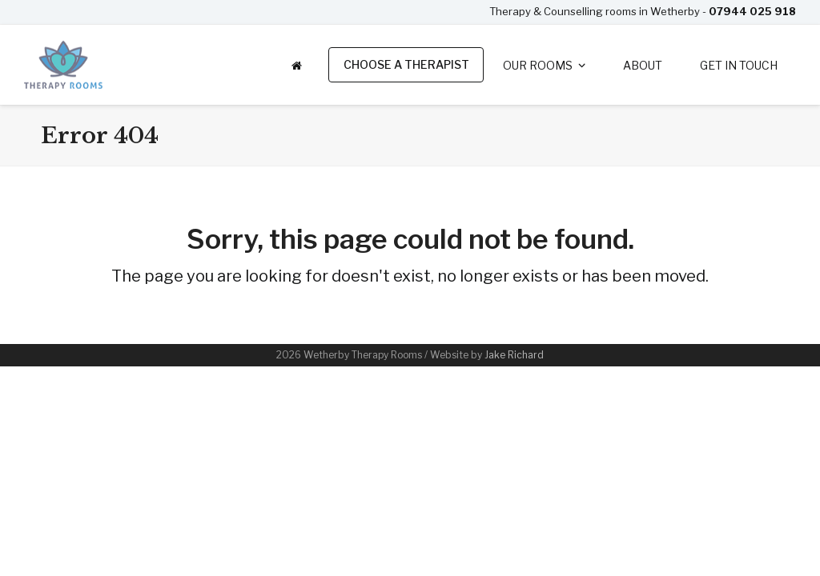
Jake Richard (514, 355)
